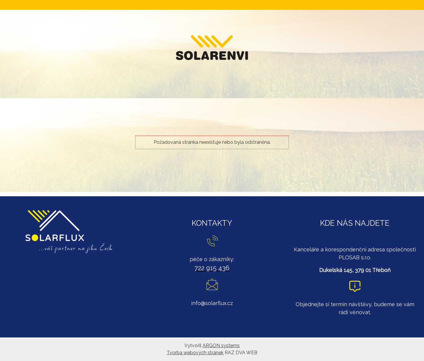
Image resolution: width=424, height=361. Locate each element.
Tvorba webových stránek (195, 352)
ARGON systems (221, 345)
